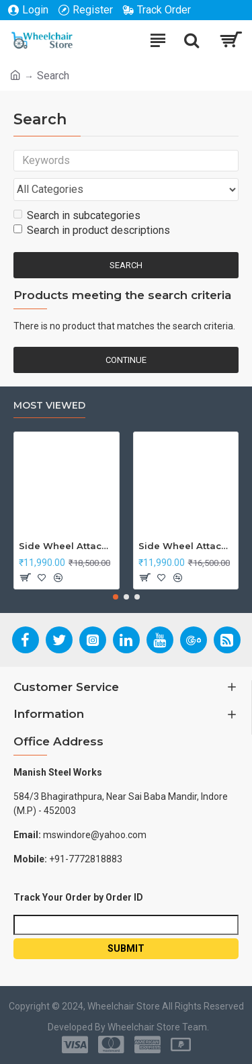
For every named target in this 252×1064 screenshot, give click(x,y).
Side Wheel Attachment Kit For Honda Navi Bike (186, 545)
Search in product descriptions (91, 230)
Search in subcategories (76, 215)
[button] (115, 597)
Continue (126, 360)
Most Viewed (49, 405)
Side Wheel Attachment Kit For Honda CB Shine (66, 545)
